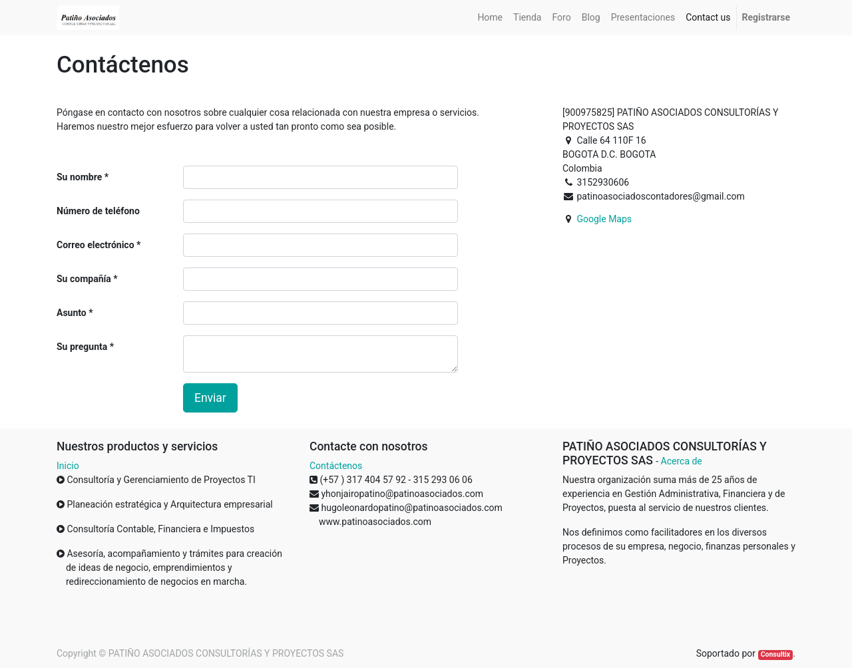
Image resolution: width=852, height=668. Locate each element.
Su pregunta (82, 346)
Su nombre (79, 177)
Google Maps (604, 219)
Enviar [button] (210, 398)
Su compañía (84, 278)
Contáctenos (336, 465)
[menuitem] (490, 17)
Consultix (775, 654)
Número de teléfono (98, 211)
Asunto (72, 312)
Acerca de (681, 461)
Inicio (68, 465)
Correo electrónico (95, 245)
